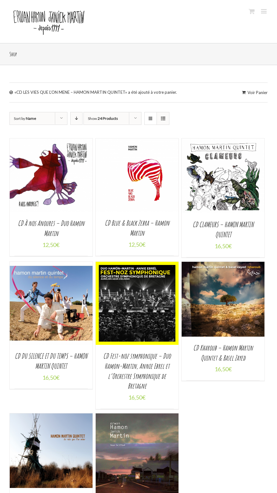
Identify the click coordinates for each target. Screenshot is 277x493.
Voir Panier (258, 92)
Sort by (25, 118)
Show (103, 118)
